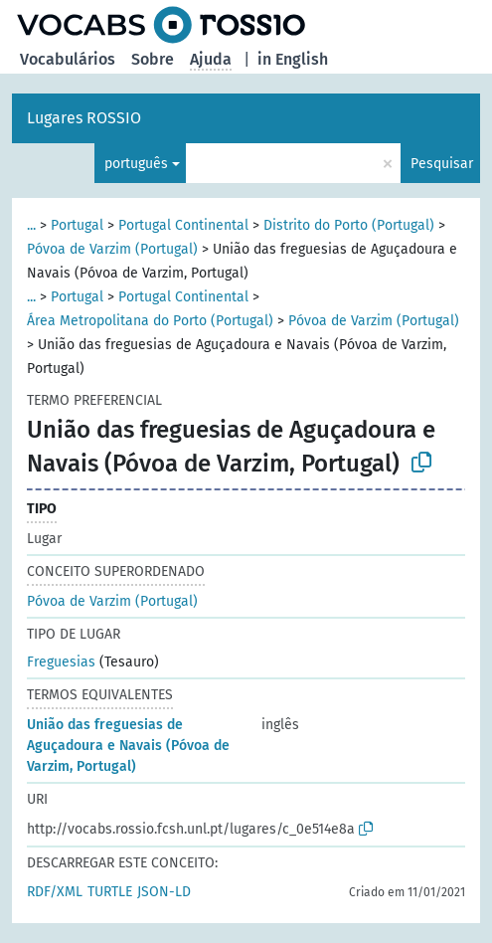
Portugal (77, 225)
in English (292, 59)
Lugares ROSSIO (84, 117)
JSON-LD (164, 891)
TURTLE (109, 891)
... (31, 225)
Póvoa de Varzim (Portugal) (112, 249)
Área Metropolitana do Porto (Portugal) (150, 320)
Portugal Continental (183, 225)
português (136, 163)
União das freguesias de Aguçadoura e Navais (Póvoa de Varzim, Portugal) (128, 745)
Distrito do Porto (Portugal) (348, 225)
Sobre (152, 59)
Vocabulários (67, 59)
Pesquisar (441, 163)
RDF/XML (54, 891)
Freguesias (61, 662)
